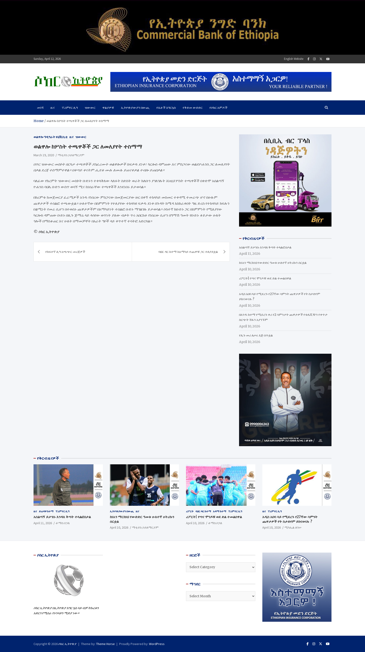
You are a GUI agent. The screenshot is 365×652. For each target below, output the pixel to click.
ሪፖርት (190, 511)
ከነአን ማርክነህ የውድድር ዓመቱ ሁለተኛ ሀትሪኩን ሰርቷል (273, 263)
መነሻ (40, 107)
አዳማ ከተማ (219, 511)
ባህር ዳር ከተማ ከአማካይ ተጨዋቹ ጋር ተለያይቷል (188, 252)
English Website (293, 59)
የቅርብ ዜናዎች (48, 458)
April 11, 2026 (43, 523)
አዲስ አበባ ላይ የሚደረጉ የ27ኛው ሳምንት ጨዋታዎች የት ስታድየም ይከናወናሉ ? (290, 519)
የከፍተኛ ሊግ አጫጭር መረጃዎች (65, 252)
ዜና (53, 107)
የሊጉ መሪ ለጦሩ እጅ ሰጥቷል (256, 335)
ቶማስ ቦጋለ (63, 523)
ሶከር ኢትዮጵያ (67, 644)
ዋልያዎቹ (108, 107)
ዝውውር (90, 107)
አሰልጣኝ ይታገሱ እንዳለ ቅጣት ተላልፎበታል (265, 247)
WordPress (157, 644)
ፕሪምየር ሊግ (70, 107)
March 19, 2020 (44, 155)
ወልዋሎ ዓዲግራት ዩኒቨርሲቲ (51, 137)
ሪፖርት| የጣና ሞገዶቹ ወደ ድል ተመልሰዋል (265, 278)
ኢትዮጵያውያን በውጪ (135, 107)
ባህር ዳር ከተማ (203, 511)
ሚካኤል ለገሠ (292, 527)
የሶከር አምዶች (218, 107)
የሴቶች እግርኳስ (166, 107)
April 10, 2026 (119, 527)
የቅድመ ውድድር (193, 107)
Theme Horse (105, 644)
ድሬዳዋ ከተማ (46, 511)
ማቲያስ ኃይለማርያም (71, 155)
